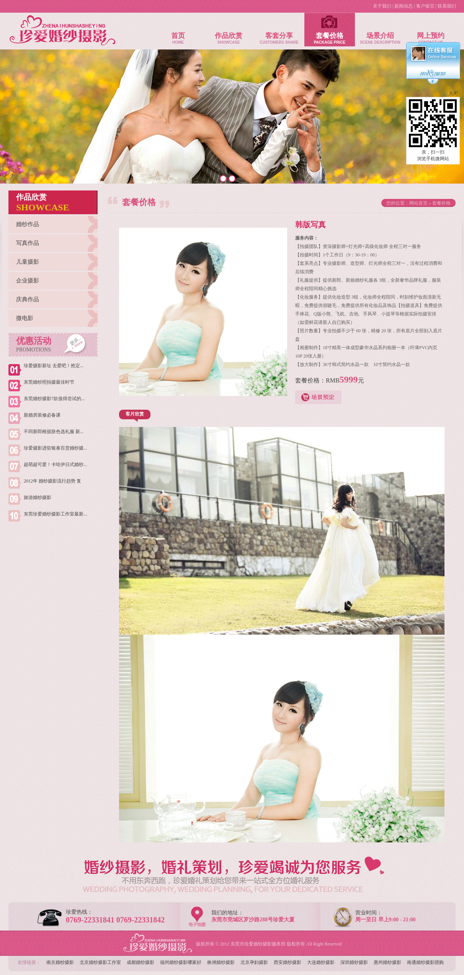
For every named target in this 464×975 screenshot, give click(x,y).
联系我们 (447, 6)
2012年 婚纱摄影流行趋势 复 (52, 481)
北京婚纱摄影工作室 (100, 962)
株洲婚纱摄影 (221, 962)
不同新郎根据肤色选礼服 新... (53, 431)
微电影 (24, 318)
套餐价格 (329, 28)
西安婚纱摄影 (287, 962)
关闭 (453, 93)
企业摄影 (27, 280)
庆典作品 (27, 299)
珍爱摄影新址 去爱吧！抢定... (53, 365)
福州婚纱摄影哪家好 (180, 962)
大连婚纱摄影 (321, 962)
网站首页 (418, 203)
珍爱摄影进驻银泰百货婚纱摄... (55, 448)
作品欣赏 (228, 28)
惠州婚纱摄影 (387, 962)
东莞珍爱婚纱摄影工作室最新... (55, 514)
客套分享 (279, 28)
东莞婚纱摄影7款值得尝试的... (54, 398)
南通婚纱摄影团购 (425, 962)
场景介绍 (380, 28)
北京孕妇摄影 (254, 962)
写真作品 (27, 243)
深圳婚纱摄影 (354, 962)
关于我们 (382, 6)
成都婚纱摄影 (140, 962)
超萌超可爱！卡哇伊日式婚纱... (55, 464)
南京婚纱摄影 (60, 962)
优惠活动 (33, 344)
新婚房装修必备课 (42, 415)
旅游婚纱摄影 (37, 497)
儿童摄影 (27, 262)
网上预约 (430, 28)
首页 (178, 28)
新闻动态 (403, 6)
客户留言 (425, 6)
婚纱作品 (27, 224)
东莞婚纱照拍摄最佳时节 (49, 382)
